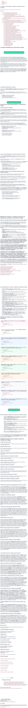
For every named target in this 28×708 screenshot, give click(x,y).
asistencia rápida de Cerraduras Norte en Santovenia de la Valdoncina (10, 270)
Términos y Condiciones (15, 688)
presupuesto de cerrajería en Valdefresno (6, 267)
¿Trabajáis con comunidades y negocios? (10, 31)
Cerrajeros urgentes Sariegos (4, 665)
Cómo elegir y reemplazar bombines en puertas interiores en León (13, 681)
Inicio (3, 1)
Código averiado (7, 42)
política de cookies (22, 705)
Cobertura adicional (7, 45)
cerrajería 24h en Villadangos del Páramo (6, 271)
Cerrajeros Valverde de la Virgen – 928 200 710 (14, 52)
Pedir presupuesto (3, 654)
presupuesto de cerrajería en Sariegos (5, 272)
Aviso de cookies (2, 707)
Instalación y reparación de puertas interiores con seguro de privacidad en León (15, 684)
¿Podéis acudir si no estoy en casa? (10, 33)
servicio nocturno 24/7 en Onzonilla (5, 268)
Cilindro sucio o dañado (8, 44)
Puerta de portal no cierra (8, 43)
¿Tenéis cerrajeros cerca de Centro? (10, 26)
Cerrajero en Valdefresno (4, 660)
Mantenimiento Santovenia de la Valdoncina (6, 663)
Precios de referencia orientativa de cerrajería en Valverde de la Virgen (15, 21)
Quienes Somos (4, 3)
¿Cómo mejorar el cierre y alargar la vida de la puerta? (13, 35)
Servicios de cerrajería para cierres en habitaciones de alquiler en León (14, 682)
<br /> (14, 144)
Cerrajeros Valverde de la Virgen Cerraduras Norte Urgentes (12, 9)
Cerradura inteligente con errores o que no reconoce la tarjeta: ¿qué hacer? (15, 38)
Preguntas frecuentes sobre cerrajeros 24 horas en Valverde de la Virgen (13, 22)
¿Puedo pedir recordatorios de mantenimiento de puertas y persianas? (15, 30)
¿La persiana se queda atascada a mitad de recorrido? (12, 32)
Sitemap (20, 688)
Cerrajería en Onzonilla (3, 668)
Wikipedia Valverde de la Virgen (5, 274)
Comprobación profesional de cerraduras (10, 13)
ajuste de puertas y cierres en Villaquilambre (6, 266)
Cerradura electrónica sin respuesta (10, 41)
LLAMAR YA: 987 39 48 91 (14, 409)
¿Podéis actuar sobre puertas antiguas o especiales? (12, 29)
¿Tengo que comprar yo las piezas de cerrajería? (11, 25)
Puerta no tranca (7, 40)
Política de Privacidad (7, 688)
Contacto (3, 2)
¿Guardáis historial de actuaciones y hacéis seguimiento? (13, 39)
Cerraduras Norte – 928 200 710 (14, 102)
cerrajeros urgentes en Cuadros (4, 269)
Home (1, 9)
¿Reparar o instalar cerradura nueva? (10, 28)
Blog (3, 4)
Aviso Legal (2, 688)
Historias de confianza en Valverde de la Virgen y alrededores (11, 20)
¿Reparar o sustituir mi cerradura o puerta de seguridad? (13, 36)
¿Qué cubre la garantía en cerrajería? (10, 27)
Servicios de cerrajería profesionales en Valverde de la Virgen (11, 14)
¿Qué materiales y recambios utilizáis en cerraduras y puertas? (14, 37)
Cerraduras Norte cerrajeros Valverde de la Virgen (7, 658)
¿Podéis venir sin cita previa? (9, 23)
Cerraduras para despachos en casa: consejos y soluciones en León (14, 683)
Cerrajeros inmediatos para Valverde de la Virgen (9, 12)
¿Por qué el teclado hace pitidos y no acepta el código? (13, 34)
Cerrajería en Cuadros (3, 670)
